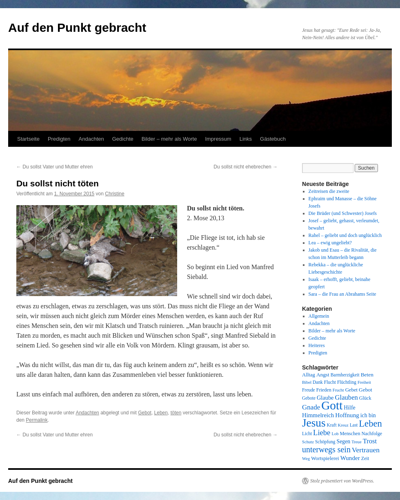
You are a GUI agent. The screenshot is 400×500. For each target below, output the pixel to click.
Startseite (28, 139)
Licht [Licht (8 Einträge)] (307, 433)
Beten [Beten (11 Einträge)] (367, 375)
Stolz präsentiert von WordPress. (342, 481)
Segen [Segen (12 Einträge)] (343, 441)
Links (246, 139)
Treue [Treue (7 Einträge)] (356, 442)
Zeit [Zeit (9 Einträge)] (365, 458)
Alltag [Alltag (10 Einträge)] (308, 375)
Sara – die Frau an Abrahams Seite (342, 294)
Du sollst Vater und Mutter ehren (54, 167)
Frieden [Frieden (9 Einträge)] (323, 390)
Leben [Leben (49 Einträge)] (370, 423)
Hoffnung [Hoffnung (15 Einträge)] (347, 415)
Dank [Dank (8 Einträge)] (318, 382)
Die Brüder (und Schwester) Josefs (343, 213)
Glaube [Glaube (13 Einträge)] (325, 397)
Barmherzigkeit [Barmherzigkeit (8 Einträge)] (345, 374)
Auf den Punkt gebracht (77, 27)
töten (176, 413)
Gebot (144, 413)
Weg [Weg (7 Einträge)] (306, 458)
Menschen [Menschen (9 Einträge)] (350, 433)
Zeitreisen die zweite (329, 191)
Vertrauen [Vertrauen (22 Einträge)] (366, 450)
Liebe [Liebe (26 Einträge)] (321, 432)
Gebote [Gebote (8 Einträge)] (309, 398)
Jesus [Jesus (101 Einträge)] (314, 423)
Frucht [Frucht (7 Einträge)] (338, 390)
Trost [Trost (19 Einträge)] (370, 441)
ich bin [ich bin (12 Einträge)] (368, 415)
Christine (114, 194)
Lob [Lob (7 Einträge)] (334, 433)
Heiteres (317, 345)
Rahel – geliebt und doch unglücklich (345, 235)
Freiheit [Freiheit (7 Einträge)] (364, 382)
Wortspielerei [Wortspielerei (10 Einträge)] (325, 458)
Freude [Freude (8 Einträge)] (308, 389)
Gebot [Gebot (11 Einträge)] (365, 390)
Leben (161, 413)
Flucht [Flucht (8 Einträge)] (330, 382)
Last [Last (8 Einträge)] (354, 425)
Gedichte (122, 139)
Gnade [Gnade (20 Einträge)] (311, 407)
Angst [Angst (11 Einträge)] (322, 375)
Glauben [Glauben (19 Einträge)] (346, 397)
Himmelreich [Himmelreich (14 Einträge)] (318, 415)
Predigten (59, 139)
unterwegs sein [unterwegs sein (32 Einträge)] (326, 449)
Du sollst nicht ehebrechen (245, 167)
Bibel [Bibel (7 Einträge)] (306, 382)
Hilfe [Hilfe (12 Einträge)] (349, 408)
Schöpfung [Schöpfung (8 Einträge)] (325, 441)
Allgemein (319, 316)
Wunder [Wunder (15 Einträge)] (350, 458)
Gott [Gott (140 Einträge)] (331, 405)
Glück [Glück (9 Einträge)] (365, 398)
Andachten (91, 139)
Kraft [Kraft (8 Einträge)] (332, 425)
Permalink (36, 420)
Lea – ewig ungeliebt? (330, 243)
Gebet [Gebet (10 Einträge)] (351, 390)
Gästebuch (273, 139)
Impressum (218, 139)
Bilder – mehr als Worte (169, 139)
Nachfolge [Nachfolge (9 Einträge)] (372, 433)
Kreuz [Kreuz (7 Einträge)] (343, 425)
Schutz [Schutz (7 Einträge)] (308, 442)
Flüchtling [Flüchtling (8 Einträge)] (346, 382)
